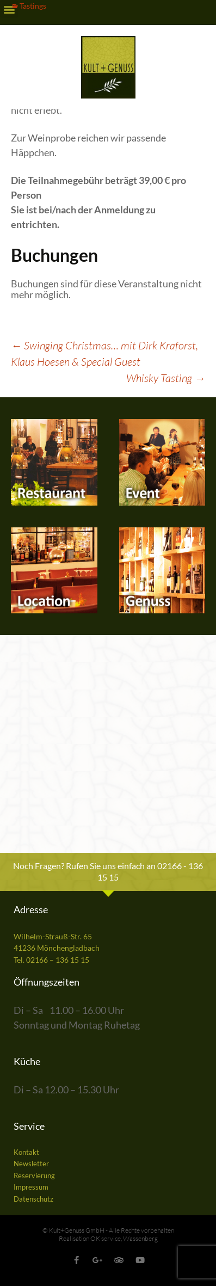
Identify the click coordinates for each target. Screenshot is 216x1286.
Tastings (33, 5)
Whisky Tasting (165, 378)
